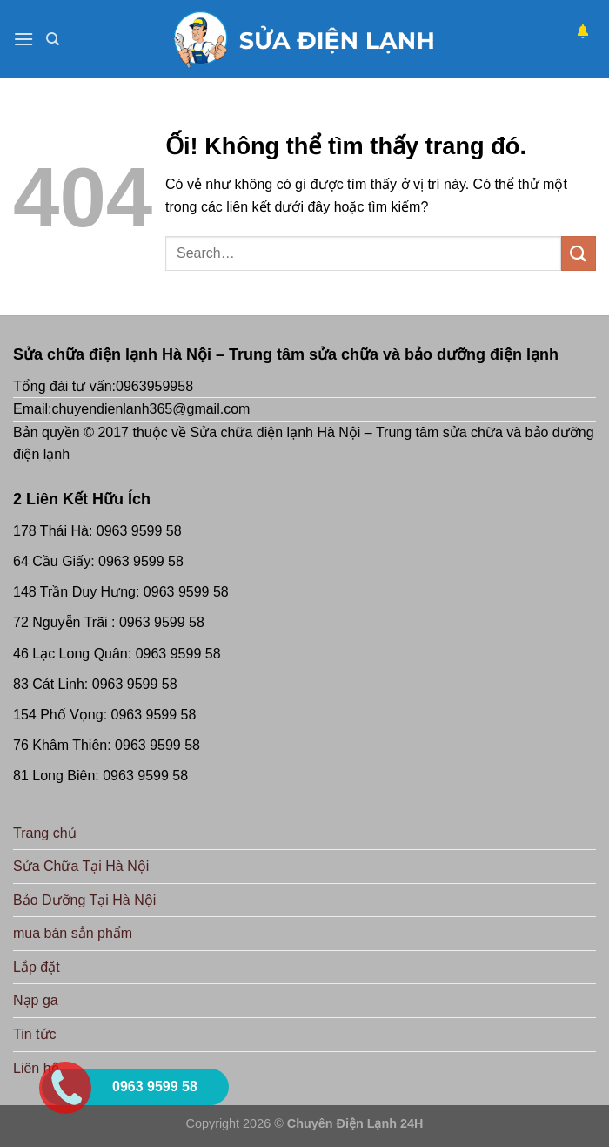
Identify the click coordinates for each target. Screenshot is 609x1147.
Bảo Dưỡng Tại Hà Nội (84, 900)
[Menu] (23, 38)
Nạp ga (35, 1000)
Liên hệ (36, 1068)
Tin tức (35, 1034)
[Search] (52, 39)
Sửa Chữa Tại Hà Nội (81, 866)
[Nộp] (578, 253)
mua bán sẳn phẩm (72, 933)
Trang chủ (45, 833)
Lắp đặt (36, 967)
